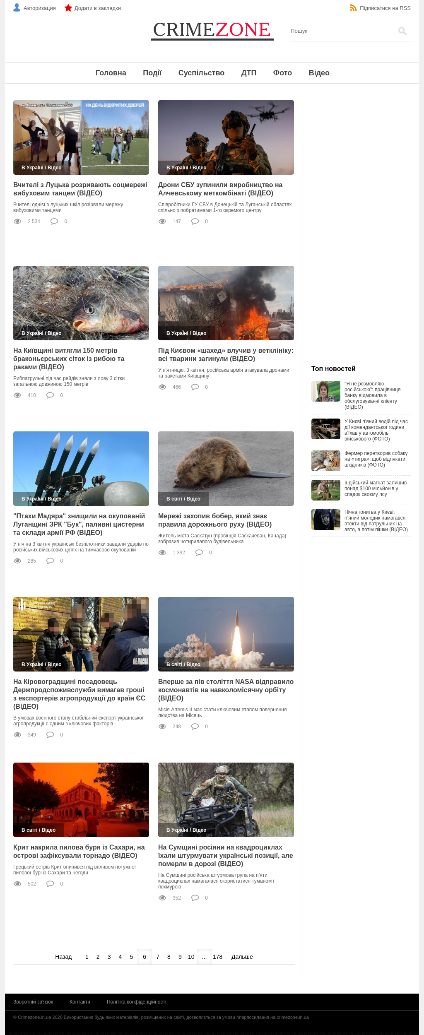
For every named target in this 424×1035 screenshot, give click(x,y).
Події (152, 73)
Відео (319, 73)
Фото (282, 73)
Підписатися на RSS (385, 8)
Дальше (242, 956)
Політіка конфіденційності (136, 1002)
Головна (111, 73)
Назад (63, 956)
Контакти (80, 1002)
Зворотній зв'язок (33, 1002)
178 (217, 956)
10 (191, 956)
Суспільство (201, 73)
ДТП (249, 73)
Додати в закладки (98, 8)
